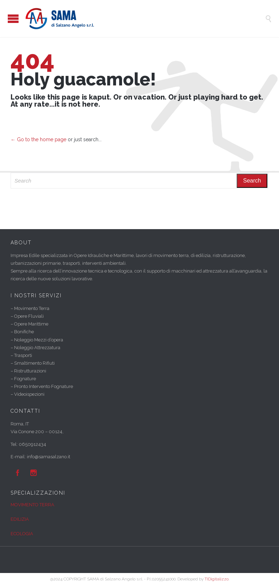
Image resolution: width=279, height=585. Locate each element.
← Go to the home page (38, 139)
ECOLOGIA (22, 533)
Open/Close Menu (13, 18)
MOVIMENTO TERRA (32, 504)
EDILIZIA (20, 519)
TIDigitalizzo (217, 579)
